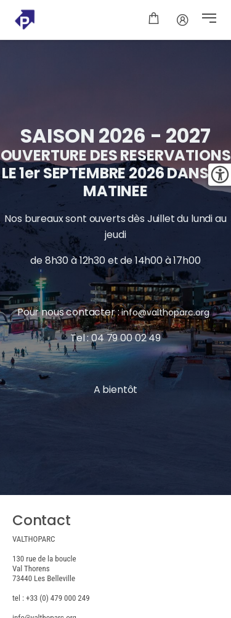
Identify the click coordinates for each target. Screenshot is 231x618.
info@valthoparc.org (166, 312)
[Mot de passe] (182, 19)
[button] (209, 19)
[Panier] (153, 19)
